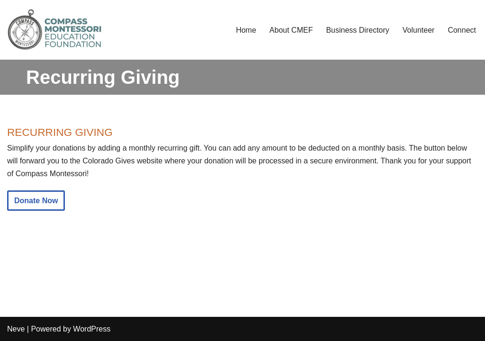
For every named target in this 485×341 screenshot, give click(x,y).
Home (246, 30)
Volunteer (419, 30)
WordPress (91, 329)
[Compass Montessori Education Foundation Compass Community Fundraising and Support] (54, 30)
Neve (16, 329)
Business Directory (357, 30)
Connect (462, 30)
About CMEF (291, 30)
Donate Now (36, 201)
